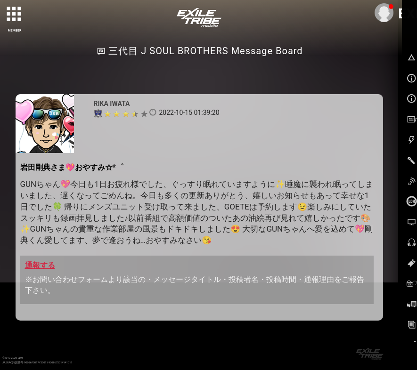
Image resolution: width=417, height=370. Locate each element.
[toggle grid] (14, 14)
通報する (40, 265)
